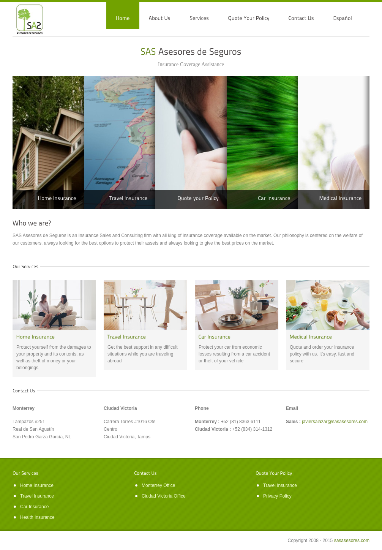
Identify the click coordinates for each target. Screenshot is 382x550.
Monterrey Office (158, 485)
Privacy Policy (277, 496)
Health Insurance (37, 517)
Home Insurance (37, 485)
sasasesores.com (351, 540)
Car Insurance (34, 506)
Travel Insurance (37, 496)
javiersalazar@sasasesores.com (335, 421)
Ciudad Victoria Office (164, 496)
